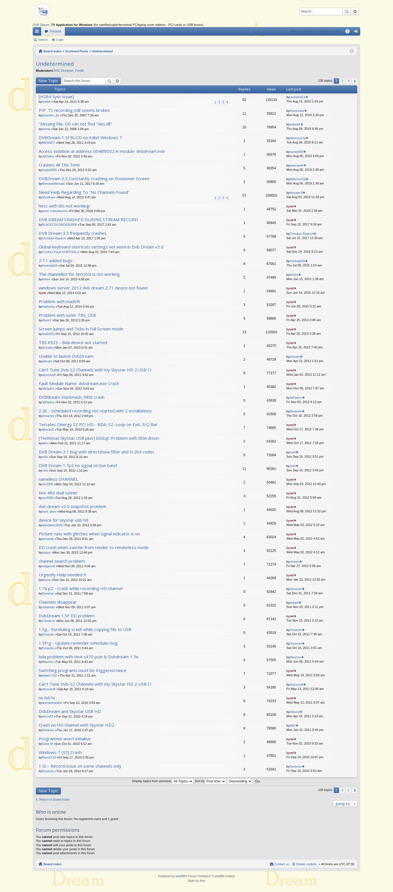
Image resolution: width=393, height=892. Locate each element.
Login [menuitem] (357, 32)
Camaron (48, 620)
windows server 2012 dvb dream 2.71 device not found (93, 288)
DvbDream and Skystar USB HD (70, 711)
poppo (46, 552)
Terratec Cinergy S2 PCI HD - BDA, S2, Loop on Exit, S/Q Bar (98, 424)
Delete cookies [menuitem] (306, 864)
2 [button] (342, 81)
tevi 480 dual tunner (58, 493)
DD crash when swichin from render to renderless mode (94, 547)
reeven (294, 561)
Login (60, 39)
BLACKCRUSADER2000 (59, 224)
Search (346, 11)
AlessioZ (48, 429)
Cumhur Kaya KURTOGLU (60, 252)
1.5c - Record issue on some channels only (80, 766)
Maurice (47, 661)
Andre (46, 279)
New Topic (48, 80)
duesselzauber (52, 702)
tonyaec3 (296, 192)
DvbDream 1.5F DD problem (66, 615)
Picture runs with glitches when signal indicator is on (89, 534)
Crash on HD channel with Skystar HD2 (76, 725)
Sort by (210, 781)
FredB (79, 70)
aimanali (48, 538)
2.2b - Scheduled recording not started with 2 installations (95, 411)
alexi (45, 443)
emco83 (47, 716)
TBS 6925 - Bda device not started (73, 342)
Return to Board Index (54, 799)
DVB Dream (41, 24)
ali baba (47, 347)
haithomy (48, 306)
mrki (45, 457)
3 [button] (348, 81)
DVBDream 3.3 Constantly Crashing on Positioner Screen (94, 178)
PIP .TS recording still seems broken (74, 110)
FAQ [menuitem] (349, 32)
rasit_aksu (49, 511)
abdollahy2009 (52, 525)
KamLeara (297, 110)
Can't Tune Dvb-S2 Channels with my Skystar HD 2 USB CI (95, 370)
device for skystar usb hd (63, 520)
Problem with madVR (59, 301)
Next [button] (354, 81)
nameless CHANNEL (58, 479)
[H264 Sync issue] (56, 96)
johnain (47, 361)
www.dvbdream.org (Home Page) (314, 31)
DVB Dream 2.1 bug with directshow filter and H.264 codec (96, 452)
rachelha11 (297, 97)
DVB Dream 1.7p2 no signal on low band (78, 465)
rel (291, 206)
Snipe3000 (49, 170)
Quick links (38, 32)
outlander (48, 607)
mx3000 (47, 484)
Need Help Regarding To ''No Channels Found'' (84, 192)
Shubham (48, 197)
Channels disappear (58, 602)
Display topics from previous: (162, 781)
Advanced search (355, 11)
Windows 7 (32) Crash (60, 752)
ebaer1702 (49, 675)
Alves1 (46, 320)
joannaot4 (296, 165)
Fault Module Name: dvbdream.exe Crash (79, 383)
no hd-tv (47, 697)
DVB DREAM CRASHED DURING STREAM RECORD (88, 219)
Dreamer (67, 70)
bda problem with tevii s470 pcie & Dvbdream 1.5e (88, 656)
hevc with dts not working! (64, 206)
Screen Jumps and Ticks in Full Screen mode (81, 329)
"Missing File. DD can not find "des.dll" (75, 124)
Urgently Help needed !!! (62, 574)
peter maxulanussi (54, 211)
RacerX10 (49, 757)
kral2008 (48, 334)
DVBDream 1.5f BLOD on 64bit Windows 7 (80, 137)
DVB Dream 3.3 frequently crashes (73, 233)
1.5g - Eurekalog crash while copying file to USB (85, 629)
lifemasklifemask (53, 183)
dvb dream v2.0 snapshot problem (72, 506)
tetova (46, 579)
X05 (57, 70)
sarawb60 (296, 151)
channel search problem (62, 561)
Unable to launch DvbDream (66, 356)
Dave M (47, 743)
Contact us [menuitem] (281, 864)
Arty (202, 880)
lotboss (295, 712)
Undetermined (102, 51)
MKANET (48, 142)
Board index (53, 51)
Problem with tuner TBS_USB (67, 315)
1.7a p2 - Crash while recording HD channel (81, 588)
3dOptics (48, 156)
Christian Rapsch (54, 238)
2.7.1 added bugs (56, 260)
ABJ (292, 725)
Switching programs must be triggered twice (82, 670)
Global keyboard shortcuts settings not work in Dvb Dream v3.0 (101, 247)
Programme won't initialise (65, 738)
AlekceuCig (298, 138)
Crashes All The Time (59, 165)
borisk (46, 129)
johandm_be (50, 115)
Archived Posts (76, 51)
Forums (55, 31)
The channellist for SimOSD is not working (79, 274)
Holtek (46, 101)
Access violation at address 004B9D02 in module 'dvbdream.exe (102, 151)
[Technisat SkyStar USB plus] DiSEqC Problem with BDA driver (99, 438)
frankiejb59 (49, 265)
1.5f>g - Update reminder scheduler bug (78, 643)
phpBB (180, 876)
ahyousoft (49, 375)
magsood (48, 566)
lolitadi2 (295, 124)
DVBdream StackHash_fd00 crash (71, 397)
